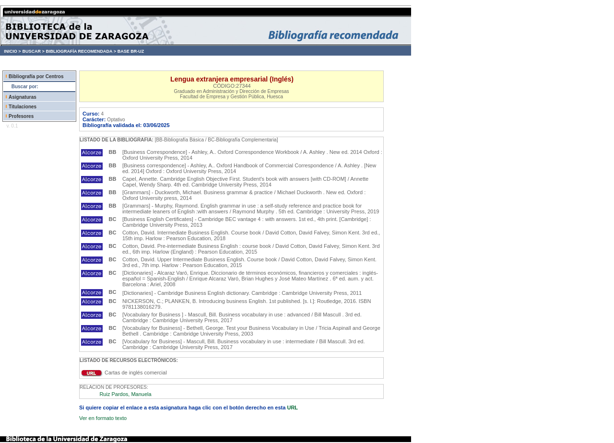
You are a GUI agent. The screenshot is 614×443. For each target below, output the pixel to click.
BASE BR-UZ (131, 51)
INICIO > (12, 51)
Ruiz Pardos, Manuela (125, 394)
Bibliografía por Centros (36, 76)
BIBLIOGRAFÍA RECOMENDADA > (81, 51)
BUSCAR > (33, 51)
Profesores (21, 116)
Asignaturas (22, 97)
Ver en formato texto (103, 418)
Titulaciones (22, 106)
